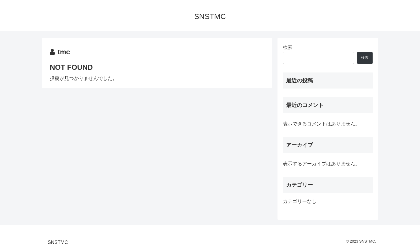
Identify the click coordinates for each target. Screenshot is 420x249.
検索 (287, 47)
